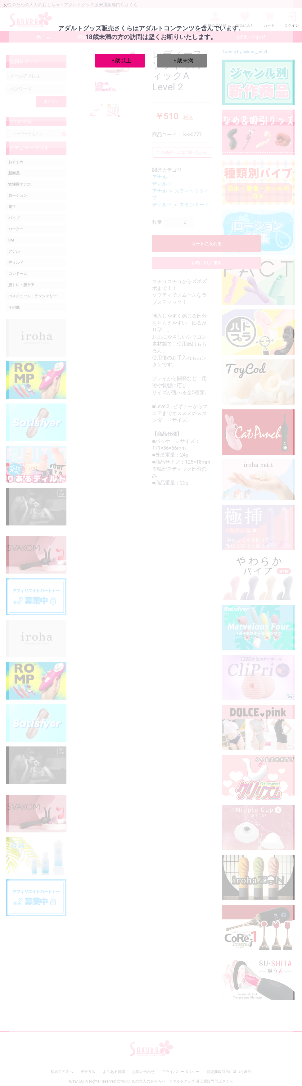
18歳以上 (120, 60)
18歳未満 (182, 60)
